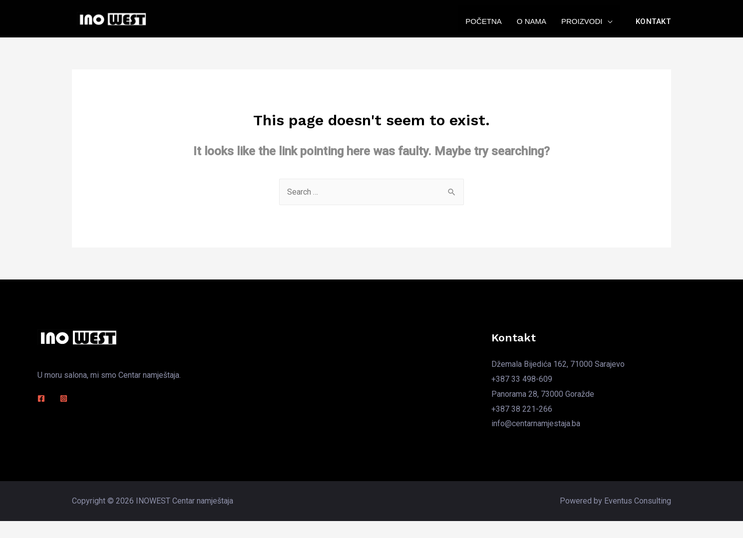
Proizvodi (582, 21)
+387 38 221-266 (521, 409)
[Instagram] (63, 398)
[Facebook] (41, 398)
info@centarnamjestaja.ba (535, 423)
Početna (483, 21)
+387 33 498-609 (521, 379)
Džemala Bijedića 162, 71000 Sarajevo (558, 364)
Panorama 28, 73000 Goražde (542, 394)
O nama (531, 21)
